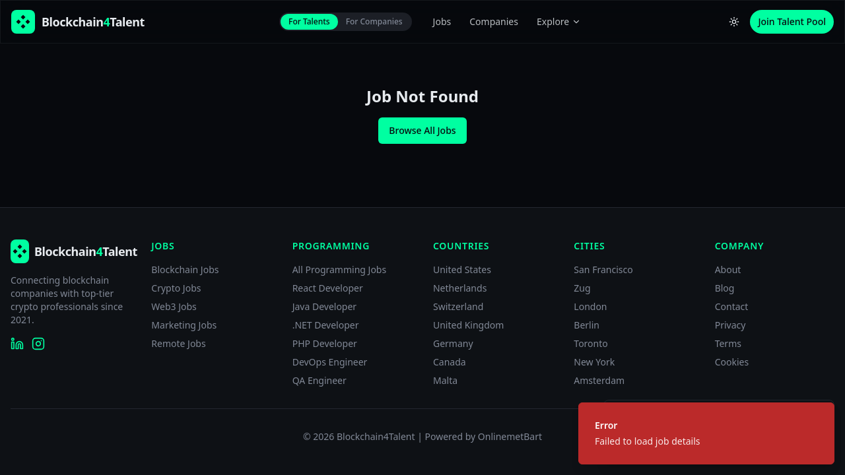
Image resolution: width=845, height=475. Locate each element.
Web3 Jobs (174, 306)
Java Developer (324, 306)
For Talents (309, 21)
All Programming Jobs (339, 269)
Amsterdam (599, 380)
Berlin (586, 325)
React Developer (327, 288)
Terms (728, 343)
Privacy (730, 325)
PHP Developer (324, 343)
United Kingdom (468, 325)
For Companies (374, 21)
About (728, 269)
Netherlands (460, 288)
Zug (582, 288)
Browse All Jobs (422, 130)
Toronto (590, 343)
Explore (559, 21)
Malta (445, 380)
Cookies (732, 362)
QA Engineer (319, 380)
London (590, 306)
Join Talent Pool (792, 21)
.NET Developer (325, 325)
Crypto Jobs (176, 288)
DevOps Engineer (330, 362)
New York (594, 362)
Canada (449, 362)
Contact (732, 306)
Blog (725, 288)
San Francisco (603, 269)
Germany (453, 343)
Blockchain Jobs (185, 269)
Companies (493, 21)
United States (462, 269)
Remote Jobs (178, 343)
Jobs (442, 21)
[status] (706, 433)
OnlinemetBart (510, 436)
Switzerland (458, 306)
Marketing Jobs (184, 325)
